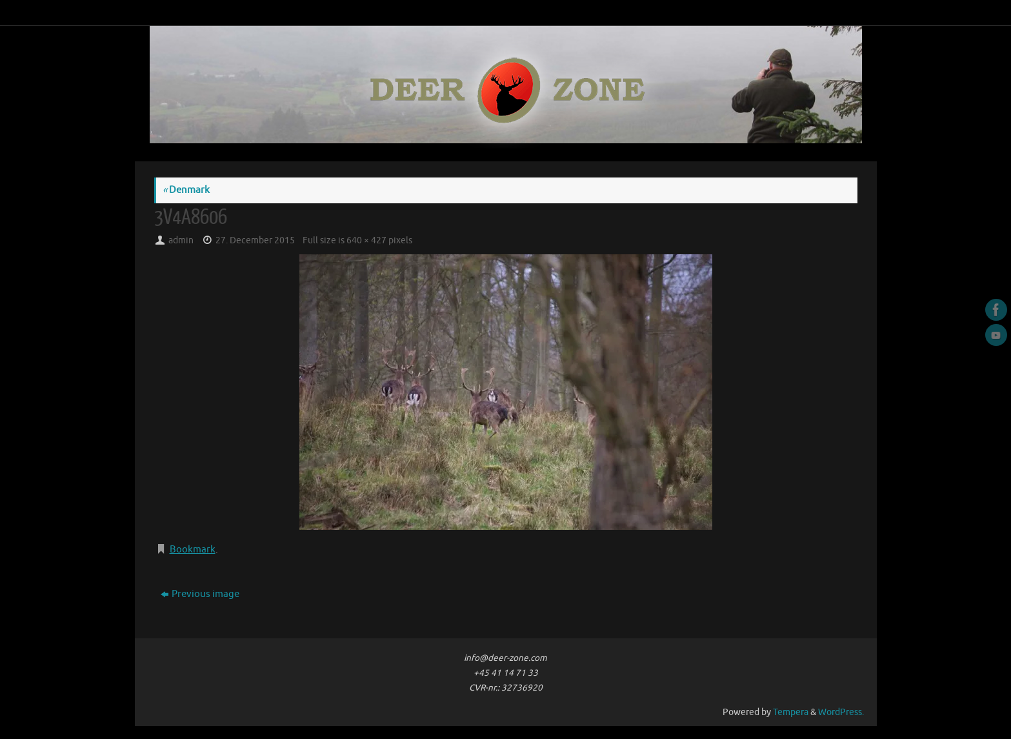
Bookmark (192, 549)
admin (181, 240)
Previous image (200, 594)
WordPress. (841, 712)
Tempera (790, 712)
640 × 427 (366, 240)
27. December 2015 (255, 240)
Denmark (186, 190)
